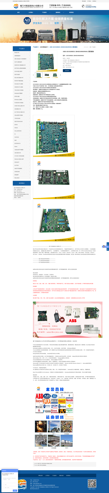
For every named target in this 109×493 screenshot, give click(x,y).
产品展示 (44, 12)
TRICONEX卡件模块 (19, 90)
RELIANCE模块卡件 (19, 77)
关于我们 (89, 1)
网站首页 (41, 475)
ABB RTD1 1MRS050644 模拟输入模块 (44, 463)
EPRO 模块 (17, 96)
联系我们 (94, 1)
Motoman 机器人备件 (19, 159)
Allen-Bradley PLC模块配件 (20, 58)
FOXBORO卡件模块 (19, 102)
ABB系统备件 (17, 55)
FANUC (16, 127)
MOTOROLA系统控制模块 (20, 68)
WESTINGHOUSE (19, 121)
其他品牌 (16, 174)
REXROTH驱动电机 (19, 80)
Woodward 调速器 (18, 93)
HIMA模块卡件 (18, 109)
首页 (18, 12)
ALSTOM (16, 165)
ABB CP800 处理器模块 (41, 465)
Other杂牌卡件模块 (19, 115)
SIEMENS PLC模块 (19, 87)
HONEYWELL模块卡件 (20, 105)
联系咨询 (67, 70)
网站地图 (84, 1)
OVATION (17, 137)
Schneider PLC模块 (19, 83)
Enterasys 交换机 (18, 99)
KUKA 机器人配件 (18, 71)
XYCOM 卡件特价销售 (19, 156)
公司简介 (31, 12)
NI (15, 134)
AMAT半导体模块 (18, 168)
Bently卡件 (17, 52)
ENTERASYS (17, 143)
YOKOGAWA (17, 118)
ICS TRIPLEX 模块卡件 (20, 112)
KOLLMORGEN (18, 130)
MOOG (16, 124)
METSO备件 (17, 74)
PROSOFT (17, 162)
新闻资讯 (58, 12)
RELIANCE (17, 177)
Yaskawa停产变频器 (19, 149)
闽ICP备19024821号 (34, 488)
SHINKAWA (17, 171)
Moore (16, 146)
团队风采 (61, 475)
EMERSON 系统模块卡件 (20, 65)
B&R (16, 140)
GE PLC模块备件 (18, 62)
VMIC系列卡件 (18, 152)
